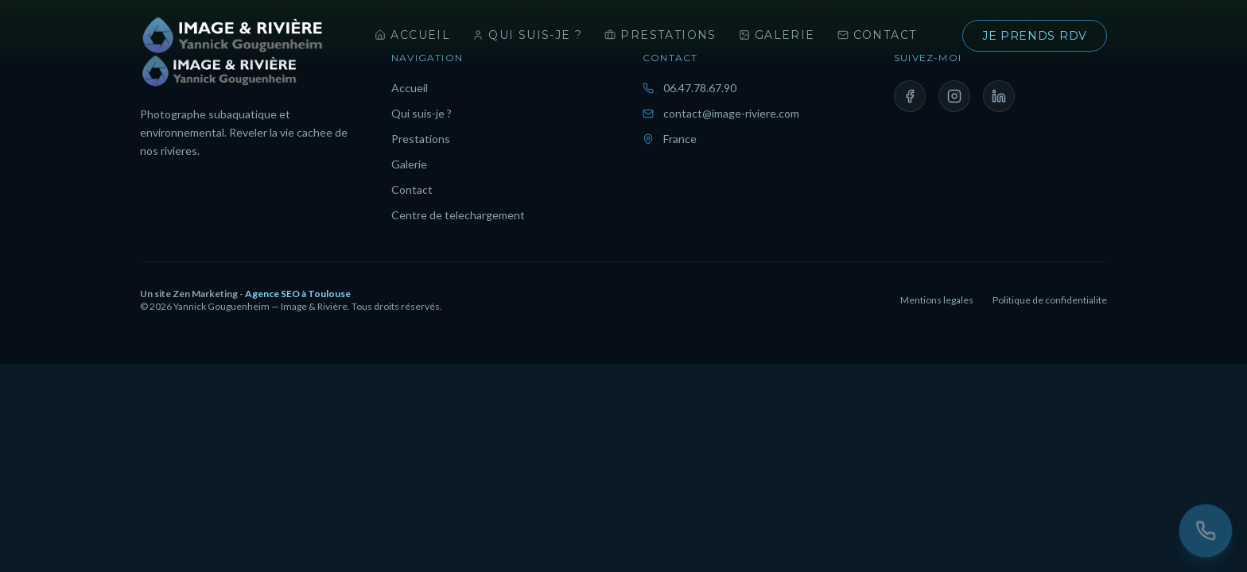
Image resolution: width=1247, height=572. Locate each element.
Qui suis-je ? (527, 35)
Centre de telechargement (458, 215)
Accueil (412, 35)
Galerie (777, 35)
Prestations (660, 35)
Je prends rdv (1034, 36)
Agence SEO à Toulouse (298, 294)
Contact (877, 35)
